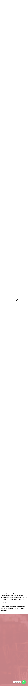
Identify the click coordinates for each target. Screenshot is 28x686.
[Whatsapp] (24, 682)
